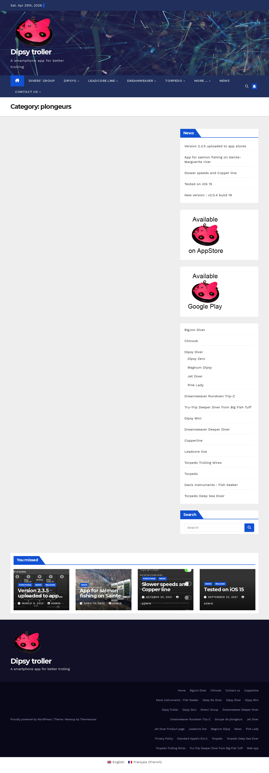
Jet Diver (195, 376)
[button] (246, 86)
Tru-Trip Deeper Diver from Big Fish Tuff (217, 407)
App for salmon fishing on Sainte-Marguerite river (101, 595)
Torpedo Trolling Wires (203, 463)
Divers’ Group (42, 81)
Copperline (193, 440)
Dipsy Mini (192, 418)
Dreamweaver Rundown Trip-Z (209, 396)
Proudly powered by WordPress (31, 719)
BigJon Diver (194, 330)
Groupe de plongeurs (228, 719)
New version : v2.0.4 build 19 (208, 195)
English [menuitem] (118, 762)
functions (25, 585)
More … (201, 81)
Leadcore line (102, 81)
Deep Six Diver (212, 700)
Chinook (191, 341)
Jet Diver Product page (169, 729)
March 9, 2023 (33, 603)
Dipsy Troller (170, 709)
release (50, 585)
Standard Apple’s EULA (192, 738)
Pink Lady (196, 385)
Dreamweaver (140, 81)
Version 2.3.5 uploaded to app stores (215, 146)
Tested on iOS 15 (198, 184)
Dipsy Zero (196, 359)
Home (181, 690)
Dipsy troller (30, 51)
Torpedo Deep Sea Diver (204, 496)
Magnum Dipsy (200, 367)
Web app (253, 748)
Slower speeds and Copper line (210, 173)
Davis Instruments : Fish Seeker (211, 485)
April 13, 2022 (95, 603)
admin (54, 603)
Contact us (27, 92)
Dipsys (70, 81)
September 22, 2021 (223, 597)
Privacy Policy (164, 738)
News (225, 81)
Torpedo (174, 81)
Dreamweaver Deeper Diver (207, 429)
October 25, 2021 (159, 597)
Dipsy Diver (193, 352)
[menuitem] (115, 762)
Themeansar (88, 719)
